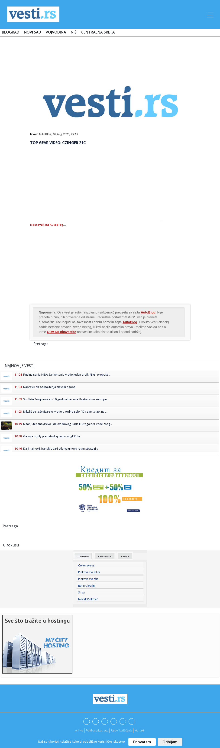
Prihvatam (142, 742)
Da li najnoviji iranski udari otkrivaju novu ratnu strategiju (60, 449)
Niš (74, 32)
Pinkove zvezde (88, 579)
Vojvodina (56, 32)
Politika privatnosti (97, 730)
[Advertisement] (110, 54)
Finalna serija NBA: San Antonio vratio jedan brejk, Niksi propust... (66, 375)
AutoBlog (45, 134)
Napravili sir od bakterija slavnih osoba (49, 387)
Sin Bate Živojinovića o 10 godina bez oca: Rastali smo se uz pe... (66, 399)
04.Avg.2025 (61, 134)
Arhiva (125, 556)
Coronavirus (86, 565)
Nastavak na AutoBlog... (48, 225)
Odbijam (170, 742)
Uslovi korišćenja (121, 730)
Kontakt (139, 730)
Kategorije (105, 556)
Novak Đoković (88, 599)
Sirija (81, 592)
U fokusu (83, 556)
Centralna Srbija (98, 32)
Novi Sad (32, 32)
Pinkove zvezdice (89, 572)
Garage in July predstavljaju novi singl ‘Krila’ (51, 436)
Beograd (10, 32)
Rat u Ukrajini (86, 586)
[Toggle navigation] (210, 14)
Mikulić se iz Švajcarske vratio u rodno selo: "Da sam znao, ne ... (65, 412)
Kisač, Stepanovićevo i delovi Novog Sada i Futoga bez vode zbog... (68, 424)
